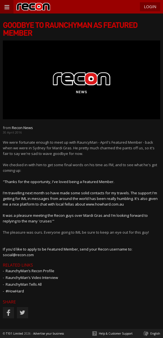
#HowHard (15, 291)
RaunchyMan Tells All (24, 284)
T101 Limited (14, 333)
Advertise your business (48, 333)
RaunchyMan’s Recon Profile (30, 270)
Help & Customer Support (116, 333)
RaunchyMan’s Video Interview (32, 277)
